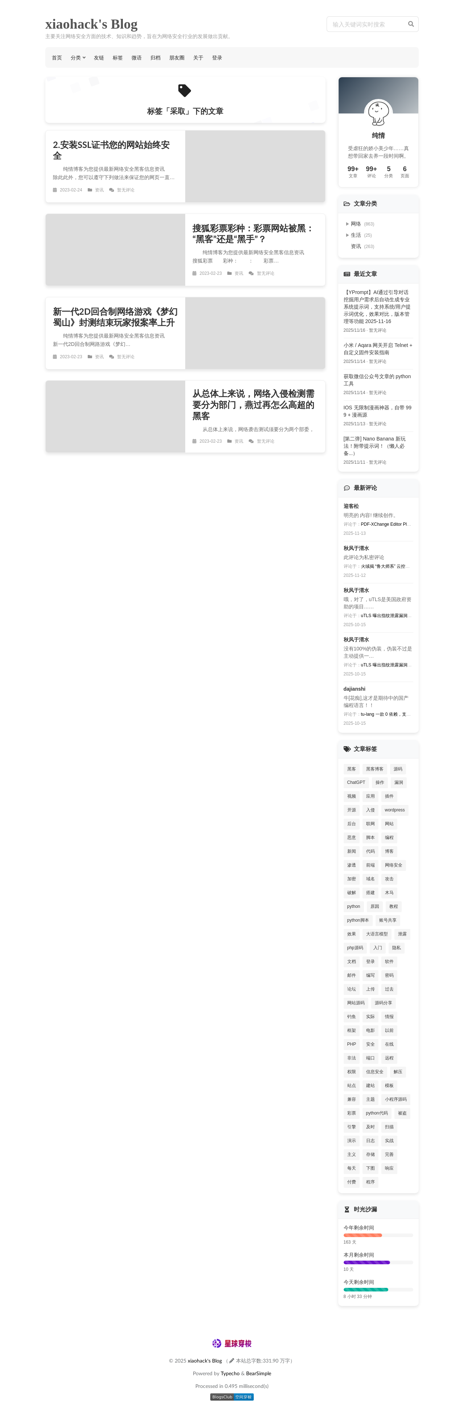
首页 (57, 57)
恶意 (351, 837)
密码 (389, 975)
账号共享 (388, 920)
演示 (351, 1140)
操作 (380, 782)
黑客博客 (375, 769)
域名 (370, 878)
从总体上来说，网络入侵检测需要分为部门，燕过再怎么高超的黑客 (253, 404)
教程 (393, 906)
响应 (389, 1168)
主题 (370, 1099)
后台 (351, 823)
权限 (351, 1071)
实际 (370, 1016)
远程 (389, 1058)
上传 (370, 989)
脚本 (370, 837)
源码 (398, 769)
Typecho (230, 1373)
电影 (370, 1030)
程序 (370, 1182)
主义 (351, 1154)
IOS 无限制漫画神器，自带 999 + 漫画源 (377, 411)
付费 (351, 1182)
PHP (351, 1044)
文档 (351, 961)
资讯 (362, 246)
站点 (351, 1085)
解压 (398, 1071)
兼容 (351, 1099)
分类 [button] (76, 57)
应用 (370, 796)
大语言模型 (377, 934)
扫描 (389, 1126)
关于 (198, 57)
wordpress (395, 810)
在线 (389, 1044)
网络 (362, 224)
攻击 (389, 878)
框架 (351, 1030)
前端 (370, 865)
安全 (370, 1044)
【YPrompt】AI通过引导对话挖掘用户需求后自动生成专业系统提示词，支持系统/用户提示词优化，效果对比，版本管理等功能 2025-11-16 (377, 306)
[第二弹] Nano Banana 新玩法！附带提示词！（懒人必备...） (375, 446)
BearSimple (258, 1373)
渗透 (351, 865)
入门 (377, 947)
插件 (389, 796)
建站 (370, 1085)
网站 (389, 823)
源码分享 (383, 1002)
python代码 (377, 1113)
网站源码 (356, 1002)
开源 (351, 810)
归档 (155, 57)
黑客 (351, 769)
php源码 (355, 947)
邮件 (351, 975)
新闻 (351, 851)
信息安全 (375, 1071)
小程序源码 (396, 1099)
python (353, 906)
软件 (389, 961)
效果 (351, 934)
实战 (389, 1140)
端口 (370, 1058)
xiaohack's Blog (91, 24)
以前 (389, 1030)
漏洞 (398, 782)
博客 (389, 851)
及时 (370, 1126)
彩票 (351, 1113)
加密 (351, 878)
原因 (374, 906)
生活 (361, 235)
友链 (99, 57)
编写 (370, 975)
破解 (351, 892)
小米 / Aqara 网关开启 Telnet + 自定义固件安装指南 (378, 348)
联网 (370, 823)
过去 (389, 989)
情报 (389, 1016)
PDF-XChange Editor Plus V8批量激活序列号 (404, 524)
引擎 (351, 1126)
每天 (351, 1168)
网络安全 (393, 865)
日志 (370, 1140)
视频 (351, 796)
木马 (389, 892)
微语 (137, 57)
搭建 (370, 892)
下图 (370, 1168)
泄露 (402, 934)
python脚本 (358, 920)
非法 (351, 1058)
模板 (389, 1085)
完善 (389, 1154)
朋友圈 (177, 57)
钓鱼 (351, 1016)
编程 (389, 837)
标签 (118, 57)
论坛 (351, 989)
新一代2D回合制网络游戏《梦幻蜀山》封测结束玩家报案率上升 (115, 317)
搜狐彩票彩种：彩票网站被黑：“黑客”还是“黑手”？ (253, 233)
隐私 (396, 947)
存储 (370, 1154)
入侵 (370, 810)
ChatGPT (356, 782)
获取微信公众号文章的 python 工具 (377, 379)
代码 (370, 851)
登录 (217, 57)
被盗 (402, 1113)
